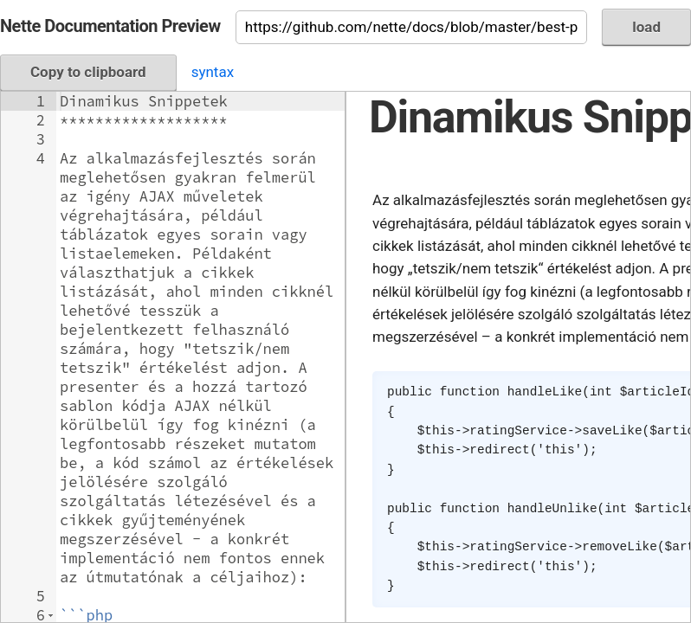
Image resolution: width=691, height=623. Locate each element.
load (646, 26)
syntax (212, 71)
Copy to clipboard (88, 71)
